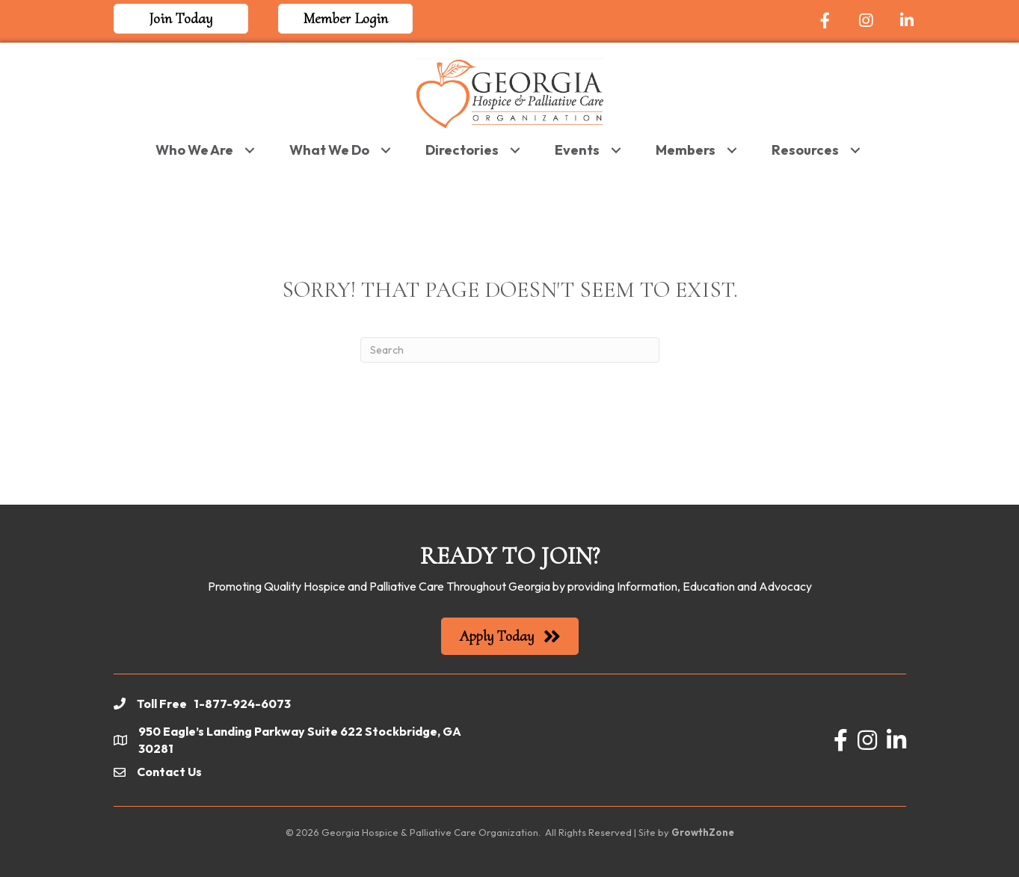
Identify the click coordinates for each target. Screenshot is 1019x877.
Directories (462, 150)
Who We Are (194, 150)
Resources (805, 150)
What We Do (329, 150)
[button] (181, 19)
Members (685, 150)
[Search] (509, 350)
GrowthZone (702, 832)
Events (577, 150)
